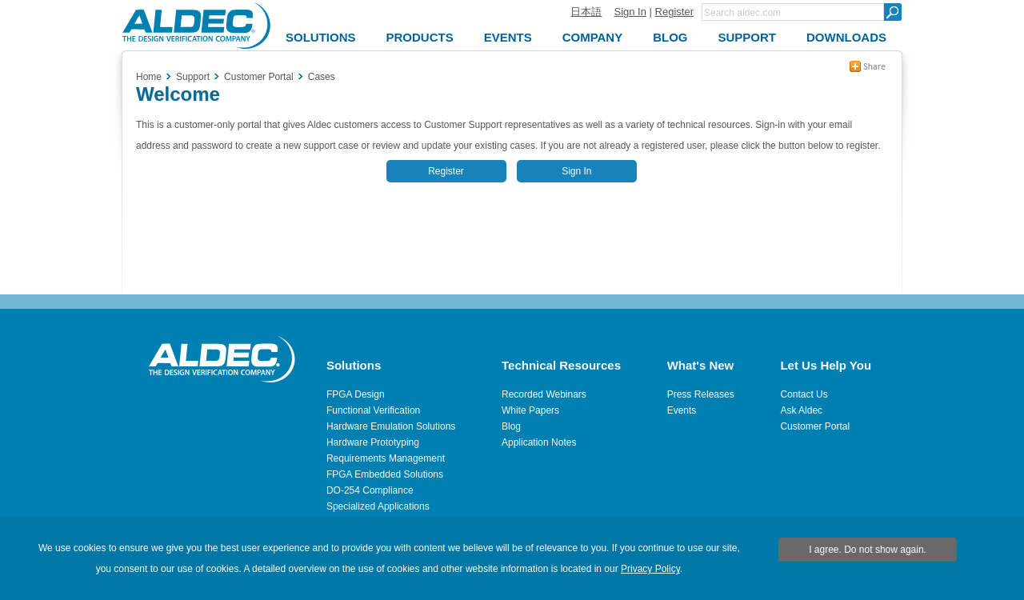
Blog (511, 426)
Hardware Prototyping (372, 442)
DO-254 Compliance (370, 490)
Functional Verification (373, 410)
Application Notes (539, 442)
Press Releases (700, 394)
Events (682, 410)
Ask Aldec (801, 410)
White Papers (530, 410)
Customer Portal (815, 426)
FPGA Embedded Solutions (384, 474)
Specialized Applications (378, 506)
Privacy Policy (650, 568)
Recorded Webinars (544, 394)
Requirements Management (385, 458)
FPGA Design (355, 394)
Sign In (630, 12)
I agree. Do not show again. (867, 549)
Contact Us (803, 394)
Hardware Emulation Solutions (390, 426)
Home (149, 76)
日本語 (586, 12)
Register (674, 12)
